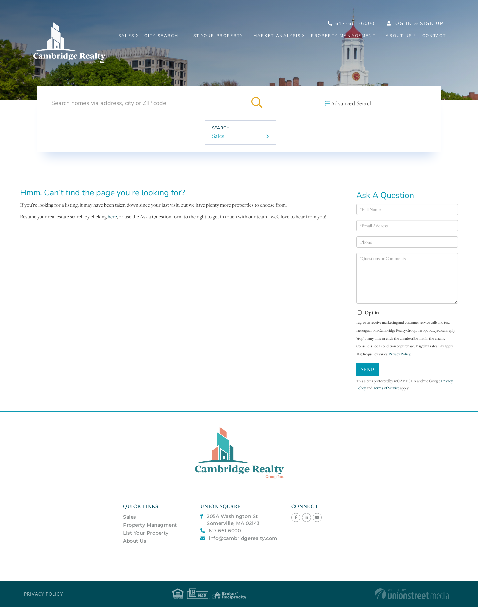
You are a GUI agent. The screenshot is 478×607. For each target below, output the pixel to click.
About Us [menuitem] (399, 35)
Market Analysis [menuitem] (277, 35)
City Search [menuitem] (161, 35)
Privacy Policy (399, 354)
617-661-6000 (351, 23)
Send (367, 369)
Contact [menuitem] (434, 35)
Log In (402, 23)
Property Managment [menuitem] (150, 525)
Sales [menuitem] (127, 35)
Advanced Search (352, 103)
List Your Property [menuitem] (215, 35)
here (112, 216)
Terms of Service (386, 388)
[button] (257, 103)
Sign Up (432, 23)
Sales (218, 136)
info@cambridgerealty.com (238, 538)
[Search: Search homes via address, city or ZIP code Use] (148, 103)
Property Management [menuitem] (343, 35)
